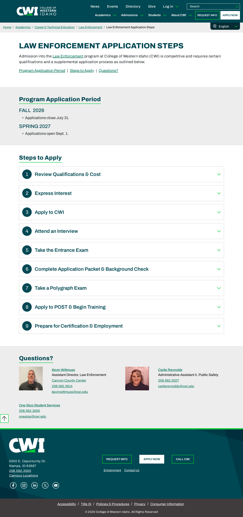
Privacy (139, 504)
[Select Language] (228, 26)
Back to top (4, 418)
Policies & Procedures (112, 504)
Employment (112, 470)
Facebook (13, 485)
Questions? (108, 70)
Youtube (56, 485)
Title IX (86, 504)
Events (112, 6)
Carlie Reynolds (170, 370)
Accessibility (66, 504)
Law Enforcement (90, 27)
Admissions (133, 15)
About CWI (182, 15)
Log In (171, 6)
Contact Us (131, 470)
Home (7, 27)
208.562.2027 (168, 380)
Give (151, 6)
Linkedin (34, 485)
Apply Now (230, 15)
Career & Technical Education (55, 27)
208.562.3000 (29, 411)
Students (158, 15)
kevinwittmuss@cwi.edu (70, 392)
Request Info (207, 15)
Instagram (24, 485)
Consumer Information (167, 504)
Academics (106, 15)
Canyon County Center (69, 380)
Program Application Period (42, 70)
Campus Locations (23, 475)
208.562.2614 (62, 386)
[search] (210, 6)
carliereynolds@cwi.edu (176, 386)
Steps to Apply (82, 70)
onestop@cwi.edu (32, 416)
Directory (133, 6)
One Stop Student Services (39, 405)
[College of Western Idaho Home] (36, 11)
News (95, 6)
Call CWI (183, 459)
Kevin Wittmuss (63, 370)
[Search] (237, 6)
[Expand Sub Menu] (114, 15)
